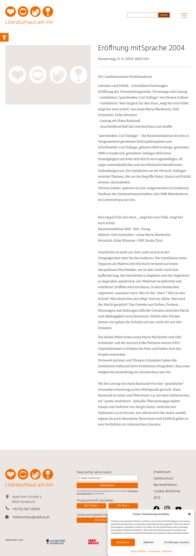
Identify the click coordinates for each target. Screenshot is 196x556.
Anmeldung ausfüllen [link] (107, 520)
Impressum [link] (162, 472)
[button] (189, 518)
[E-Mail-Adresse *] (107, 478)
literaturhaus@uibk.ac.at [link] (31, 517)
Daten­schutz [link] (163, 478)
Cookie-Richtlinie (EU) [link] (167, 495)
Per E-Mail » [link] (91, 506)
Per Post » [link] (123, 506)
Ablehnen (148, 546)
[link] (4, 37)
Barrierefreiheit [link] (165, 485)
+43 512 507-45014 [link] (26, 509)
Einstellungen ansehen (176, 546)
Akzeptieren (122, 546)
